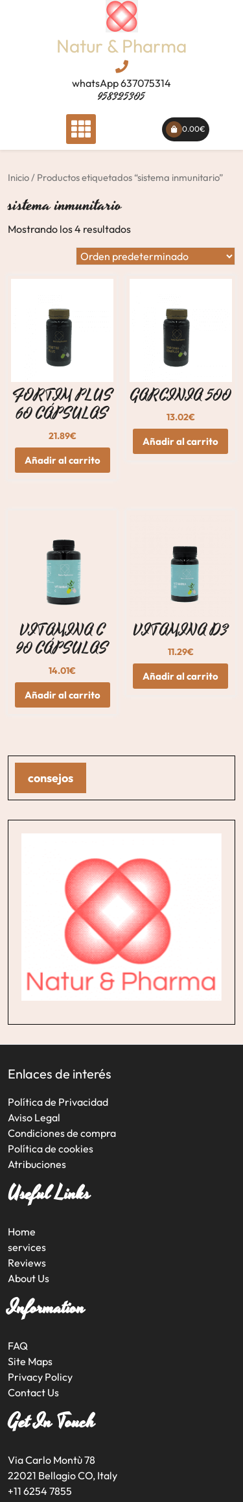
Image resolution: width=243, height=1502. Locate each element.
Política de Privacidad (58, 1101)
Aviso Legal (34, 1117)
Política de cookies (50, 1148)
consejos (50, 777)
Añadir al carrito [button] (62, 460)
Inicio (18, 177)
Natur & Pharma (121, 45)
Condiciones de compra (62, 1132)
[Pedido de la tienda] (155, 256)
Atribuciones (37, 1164)
